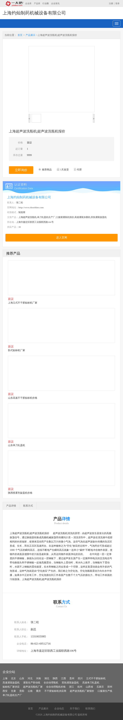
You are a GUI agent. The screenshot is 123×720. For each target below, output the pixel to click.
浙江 (71, 686)
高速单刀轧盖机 (90, 682)
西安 (5, 691)
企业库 (28, 3)
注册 (111, 3)
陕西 (55, 678)
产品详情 (11, 505)
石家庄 (100, 686)
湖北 (46, 678)
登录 (117, 3)
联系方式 (28, 505)
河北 (30, 678)
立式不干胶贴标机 (96, 678)
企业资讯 (55, 3)
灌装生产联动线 (31, 682)
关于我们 (75, 708)
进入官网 (61, 237)
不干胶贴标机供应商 (55, 691)
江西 (63, 678)
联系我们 (90, 708)
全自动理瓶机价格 (56, 686)
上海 (5, 678)
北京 (13, 678)
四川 (80, 678)
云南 (30, 691)
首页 (20, 35)
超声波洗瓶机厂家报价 (82, 691)
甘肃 (13, 691)
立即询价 (21, 170)
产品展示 (30, 35)
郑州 (109, 686)
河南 (38, 678)
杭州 (79, 686)
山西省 (89, 686)
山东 (21, 678)
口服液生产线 (105, 691)
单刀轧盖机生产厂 (12, 695)
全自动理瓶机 (51, 682)
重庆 (38, 691)
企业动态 (59, 708)
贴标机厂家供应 (11, 686)
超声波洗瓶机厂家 (33, 686)
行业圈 (45, 3)
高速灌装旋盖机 (11, 682)
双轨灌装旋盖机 (70, 682)
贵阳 (21, 691)
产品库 (37, 3)
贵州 (71, 678)
